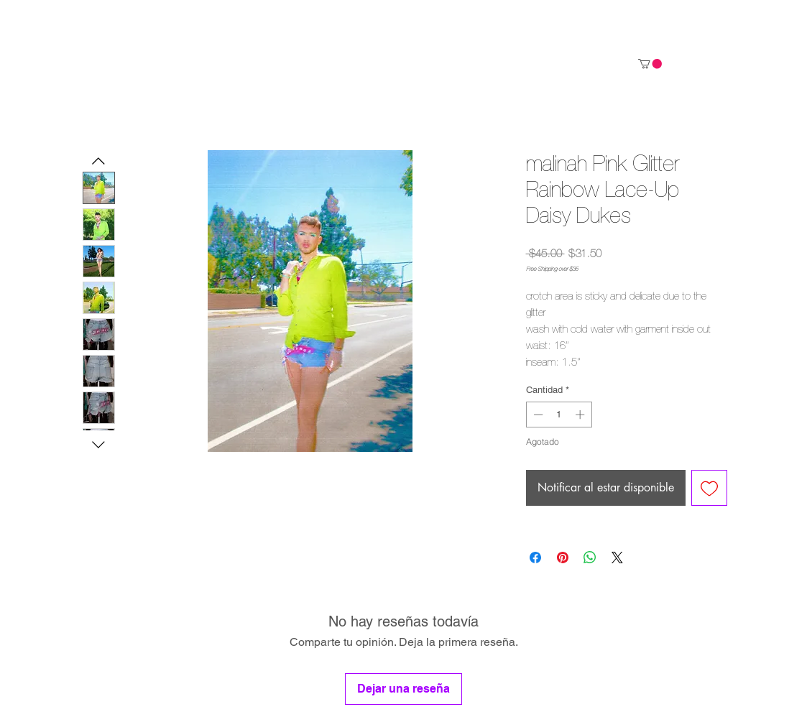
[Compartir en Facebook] (535, 557)
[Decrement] (536, 414)
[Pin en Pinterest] (562, 557)
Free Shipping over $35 (552, 269)
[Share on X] (617, 557)
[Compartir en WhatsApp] (590, 557)
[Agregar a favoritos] (709, 488)
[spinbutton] (559, 414)
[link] (650, 63)
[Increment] (581, 414)
